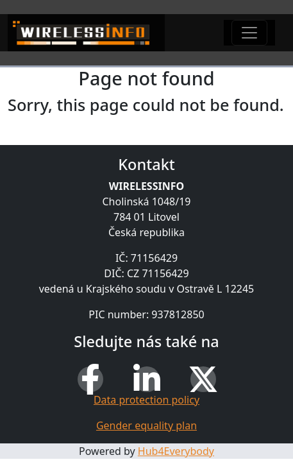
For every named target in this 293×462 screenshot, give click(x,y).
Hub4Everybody (176, 451)
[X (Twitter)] (203, 379)
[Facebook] (90, 379)
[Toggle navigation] (249, 33)
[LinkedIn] (147, 379)
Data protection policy (146, 400)
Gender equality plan (146, 425)
